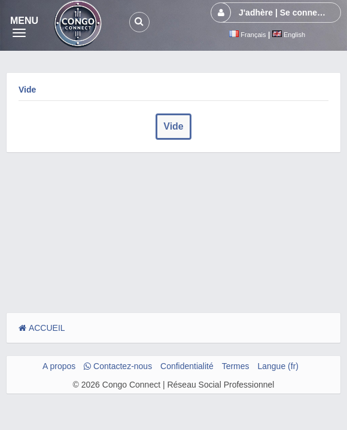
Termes (235, 366)
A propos (58, 366)
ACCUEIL (42, 328)
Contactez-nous (118, 366)
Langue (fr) (277, 366)
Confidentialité (187, 366)
